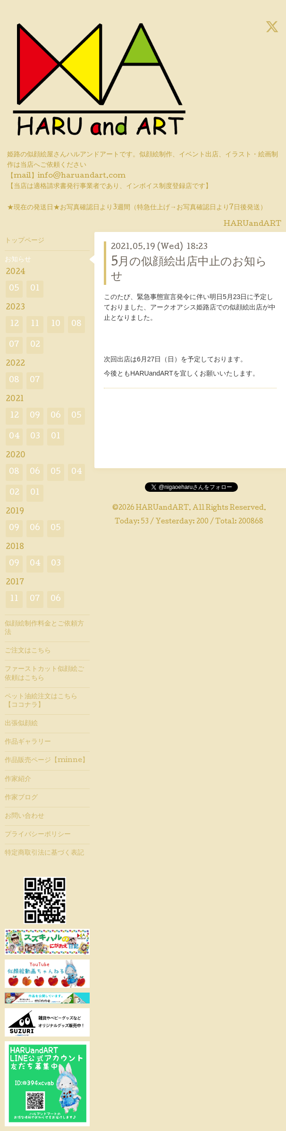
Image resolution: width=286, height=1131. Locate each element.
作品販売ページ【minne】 (47, 760)
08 (76, 324)
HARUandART (162, 508)
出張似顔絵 (21, 724)
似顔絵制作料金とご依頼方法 (44, 628)
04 (14, 437)
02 (35, 345)
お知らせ (18, 260)
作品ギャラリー (28, 742)
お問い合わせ (24, 816)
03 (35, 437)
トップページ (24, 241)
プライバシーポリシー (38, 835)
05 (14, 289)
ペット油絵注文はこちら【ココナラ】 (41, 701)
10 (55, 324)
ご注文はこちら (28, 651)
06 (55, 416)
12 (14, 324)
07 (14, 345)
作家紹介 (18, 779)
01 (35, 289)
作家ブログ (21, 798)
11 (35, 324)
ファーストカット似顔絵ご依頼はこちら (44, 674)
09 (35, 416)
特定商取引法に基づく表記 (44, 853)
